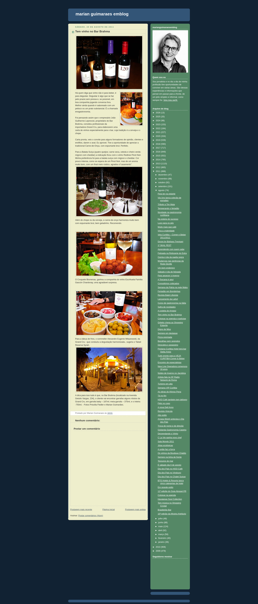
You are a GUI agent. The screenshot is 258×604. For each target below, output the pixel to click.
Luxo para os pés (166, 223)
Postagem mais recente (81, 509)
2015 (158, 156)
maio (160, 526)
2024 (158, 120)
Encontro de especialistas (169, 362)
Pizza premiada (165, 337)
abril (160, 530)
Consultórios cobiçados (168, 283)
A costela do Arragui (167, 311)
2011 (158, 171)
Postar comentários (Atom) (90, 515)
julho (160, 518)
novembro (163, 179)
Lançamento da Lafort (168, 299)
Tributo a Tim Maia (166, 204)
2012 (158, 167)
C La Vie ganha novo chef (170, 437)
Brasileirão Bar (164, 510)
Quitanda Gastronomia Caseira (172, 430)
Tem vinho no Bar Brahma (92, 31)
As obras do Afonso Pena (169, 392)
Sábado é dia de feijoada (169, 272)
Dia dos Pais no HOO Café (170, 469)
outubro (162, 182)
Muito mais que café (167, 227)
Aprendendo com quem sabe (171, 249)
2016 (158, 152)
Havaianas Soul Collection (170, 499)
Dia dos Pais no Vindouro (169, 473)
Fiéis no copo (164, 403)
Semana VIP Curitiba (167, 388)
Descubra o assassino (168, 345)
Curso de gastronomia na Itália (172, 303)
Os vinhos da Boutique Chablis (172, 453)
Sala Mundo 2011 (166, 441)
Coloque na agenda (167, 495)
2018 (158, 144)
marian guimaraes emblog (102, 13)
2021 (158, 132)
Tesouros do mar (165, 461)
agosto (161, 190)
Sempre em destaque (168, 333)
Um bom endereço (166, 268)
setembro (163, 186)
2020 (158, 136)
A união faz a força (166, 449)
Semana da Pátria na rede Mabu (173, 287)
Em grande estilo (165, 487)
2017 (158, 148)
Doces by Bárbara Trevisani (170, 241)
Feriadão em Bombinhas (169, 291)
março (161, 534)
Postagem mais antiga (135, 509)
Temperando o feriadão (168, 208)
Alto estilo (162, 415)
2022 (158, 128)
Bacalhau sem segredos (169, 341)
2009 (158, 551)
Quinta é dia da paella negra (171, 257)
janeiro (161, 542)
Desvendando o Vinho (168, 434)
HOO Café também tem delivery (172, 400)
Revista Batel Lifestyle (168, 295)
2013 (158, 163)
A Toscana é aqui (166, 279)
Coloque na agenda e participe (172, 319)
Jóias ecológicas (165, 445)
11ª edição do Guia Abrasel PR (172, 491)
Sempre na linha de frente (170, 457)
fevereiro (162, 538)
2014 (158, 160)
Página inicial (109, 509)
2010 (158, 547)
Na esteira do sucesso (168, 219)
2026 (158, 113)
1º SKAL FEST (164, 245)
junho (161, 522)
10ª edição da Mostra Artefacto (172, 514)
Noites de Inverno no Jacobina (172, 373)
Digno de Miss (164, 329)
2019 (158, 140)
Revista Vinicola (165, 411)
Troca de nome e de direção (171, 426)
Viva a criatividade (166, 231)
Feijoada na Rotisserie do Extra (172, 253)
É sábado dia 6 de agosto (169, 465)
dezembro (163, 175)
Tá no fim (162, 396)
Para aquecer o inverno (168, 275)
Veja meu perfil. (170, 100)
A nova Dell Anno (166, 407)
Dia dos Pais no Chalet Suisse (172, 477)
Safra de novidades (167, 307)
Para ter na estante (166, 194)
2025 (158, 116)
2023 (158, 124)
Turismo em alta (165, 384)
